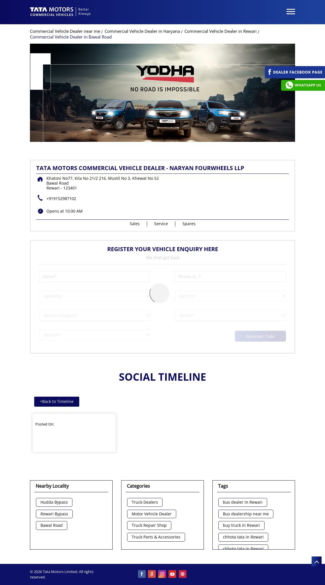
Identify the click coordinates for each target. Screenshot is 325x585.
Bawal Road (51, 525)
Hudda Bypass (54, 502)
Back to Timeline (57, 401)
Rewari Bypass (54, 514)
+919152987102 (61, 198)
